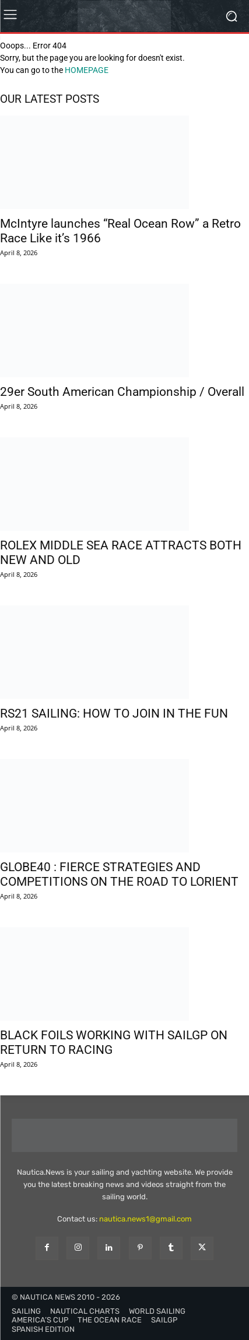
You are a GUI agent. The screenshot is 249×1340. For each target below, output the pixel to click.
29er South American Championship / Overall (122, 392)
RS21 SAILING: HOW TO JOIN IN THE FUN (114, 713)
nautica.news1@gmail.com (145, 1218)
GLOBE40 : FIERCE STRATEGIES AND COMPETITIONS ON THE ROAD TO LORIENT (119, 874)
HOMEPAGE (86, 70)
